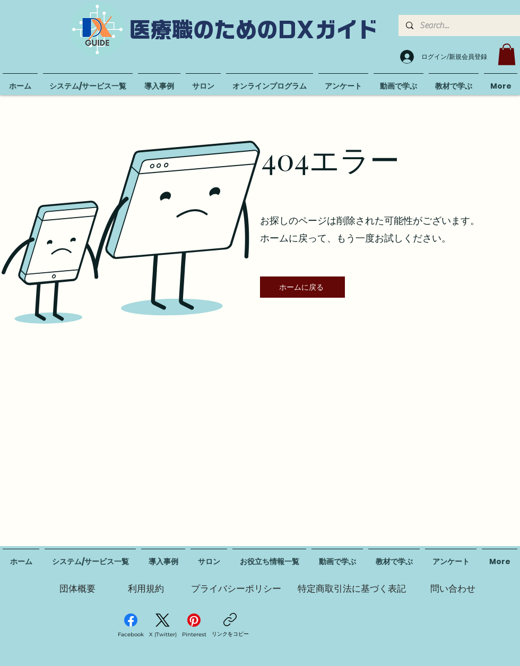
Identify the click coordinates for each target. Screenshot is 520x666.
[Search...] (459, 25)
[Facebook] (131, 625)
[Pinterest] (194, 625)
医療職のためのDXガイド (254, 29)
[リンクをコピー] (230, 625)
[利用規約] (146, 588)
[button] (507, 54)
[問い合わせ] (452, 588)
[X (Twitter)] (163, 625)
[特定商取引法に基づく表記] (352, 588)
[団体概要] (77, 588)
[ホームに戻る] (302, 287)
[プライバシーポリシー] (236, 588)
